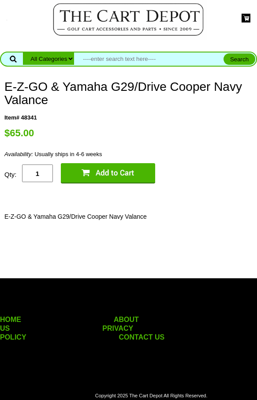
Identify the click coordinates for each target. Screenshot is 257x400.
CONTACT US (142, 337)
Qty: (10, 174)
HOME (10, 319)
